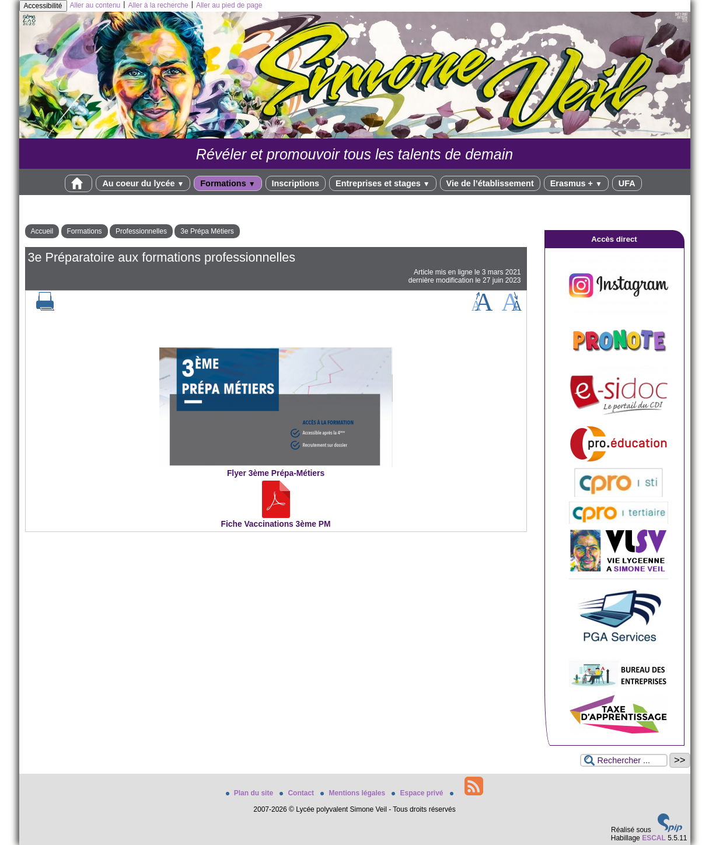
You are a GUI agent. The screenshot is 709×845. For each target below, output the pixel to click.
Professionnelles (141, 231)
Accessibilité (43, 6)
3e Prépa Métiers (206, 231)
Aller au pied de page (229, 5)
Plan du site (250, 793)
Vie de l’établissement (490, 183)
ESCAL (654, 838)
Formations (227, 183)
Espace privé (418, 793)
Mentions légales (353, 793)
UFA (627, 183)
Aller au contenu (95, 5)
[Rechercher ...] (624, 760)
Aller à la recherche (158, 5)
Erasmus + (576, 183)
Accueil (42, 231)
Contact (298, 793)
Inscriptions (296, 183)
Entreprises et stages (382, 183)
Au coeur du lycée (143, 183)
